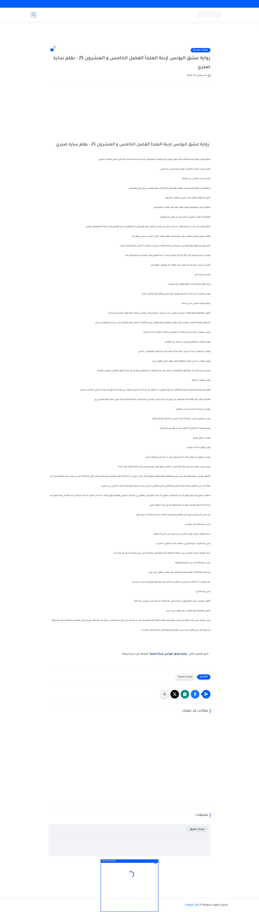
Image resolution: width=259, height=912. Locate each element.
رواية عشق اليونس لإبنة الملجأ (168, 654)
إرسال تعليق (197, 829)
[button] (195, 694)
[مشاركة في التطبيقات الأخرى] (164, 694)
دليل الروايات (192, 905)
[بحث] (33, 14)
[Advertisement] (129, 36)
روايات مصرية (200, 50)
